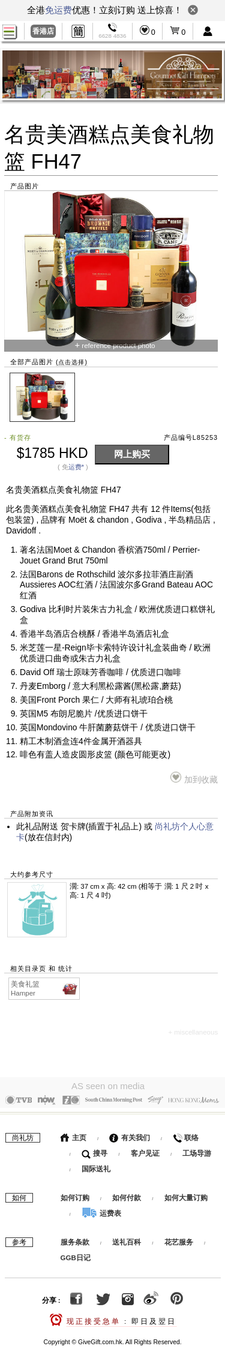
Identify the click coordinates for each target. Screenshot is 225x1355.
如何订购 (75, 1195)
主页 (73, 1135)
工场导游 (196, 1151)
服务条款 (75, 1239)
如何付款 (127, 1195)
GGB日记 (76, 1255)
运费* (76, 466)
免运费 (58, 10)
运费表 (101, 1211)
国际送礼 (96, 1166)
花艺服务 (178, 1239)
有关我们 (129, 1135)
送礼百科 (126, 1239)
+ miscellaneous (193, 1032)
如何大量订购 (186, 1195)
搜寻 (94, 1151)
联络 (186, 1135)
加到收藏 (194, 778)
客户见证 (145, 1151)
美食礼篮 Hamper (45, 988)
